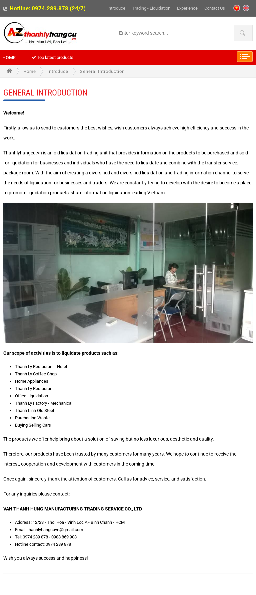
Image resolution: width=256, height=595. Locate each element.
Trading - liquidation (151, 8)
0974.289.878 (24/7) (59, 8)
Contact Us (214, 8)
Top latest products (52, 57)
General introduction (102, 71)
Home (9, 57)
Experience (187, 8)
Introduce (116, 8)
